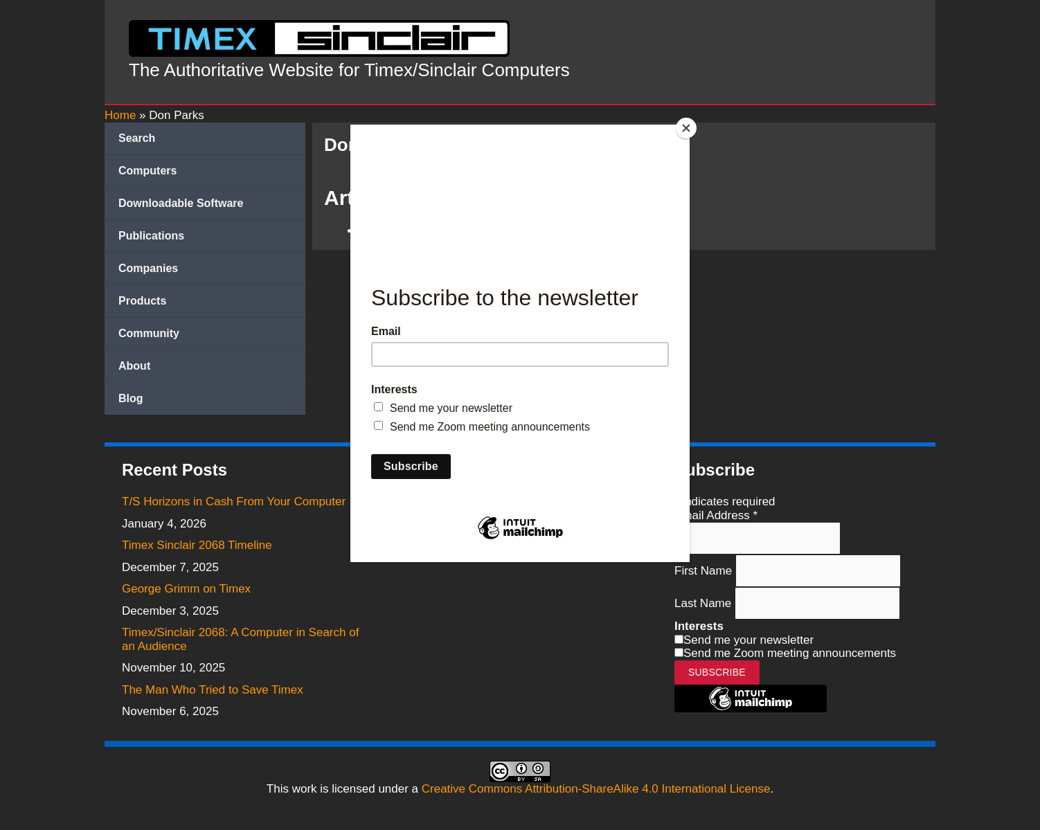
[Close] (686, 128)
